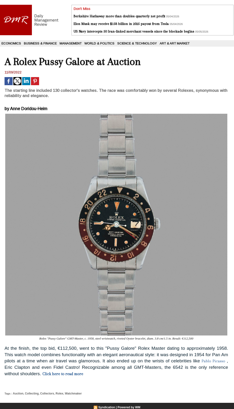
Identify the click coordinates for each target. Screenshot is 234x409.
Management (70, 43)
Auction (17, 393)
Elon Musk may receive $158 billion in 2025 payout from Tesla (121, 24)
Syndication (107, 407)
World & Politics (99, 43)
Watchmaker (68, 393)
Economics (11, 43)
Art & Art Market (174, 43)
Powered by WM (129, 407)
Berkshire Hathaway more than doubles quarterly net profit (119, 16)
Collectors (44, 393)
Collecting (30, 393)
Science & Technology (137, 43)
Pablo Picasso (212, 361)
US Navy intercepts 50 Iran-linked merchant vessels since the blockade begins (133, 31)
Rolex (56, 393)
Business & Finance (40, 43)
